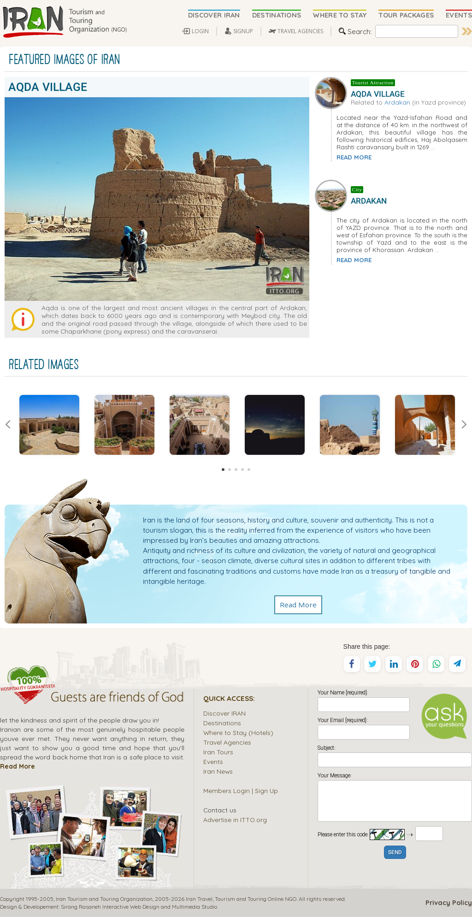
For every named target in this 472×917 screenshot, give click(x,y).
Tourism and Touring (240, 898)
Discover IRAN (224, 713)
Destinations (222, 723)
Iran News (218, 771)
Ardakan (397, 102)
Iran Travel (199, 898)
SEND (395, 853)
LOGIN (200, 31)
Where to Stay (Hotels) (238, 732)
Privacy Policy (448, 903)
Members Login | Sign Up (240, 790)
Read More (298, 605)
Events (213, 761)
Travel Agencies (227, 742)
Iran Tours (218, 752)
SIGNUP (243, 31)
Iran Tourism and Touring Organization (104, 898)
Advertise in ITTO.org (235, 819)
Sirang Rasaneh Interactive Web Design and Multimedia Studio (139, 906)
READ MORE (354, 157)
